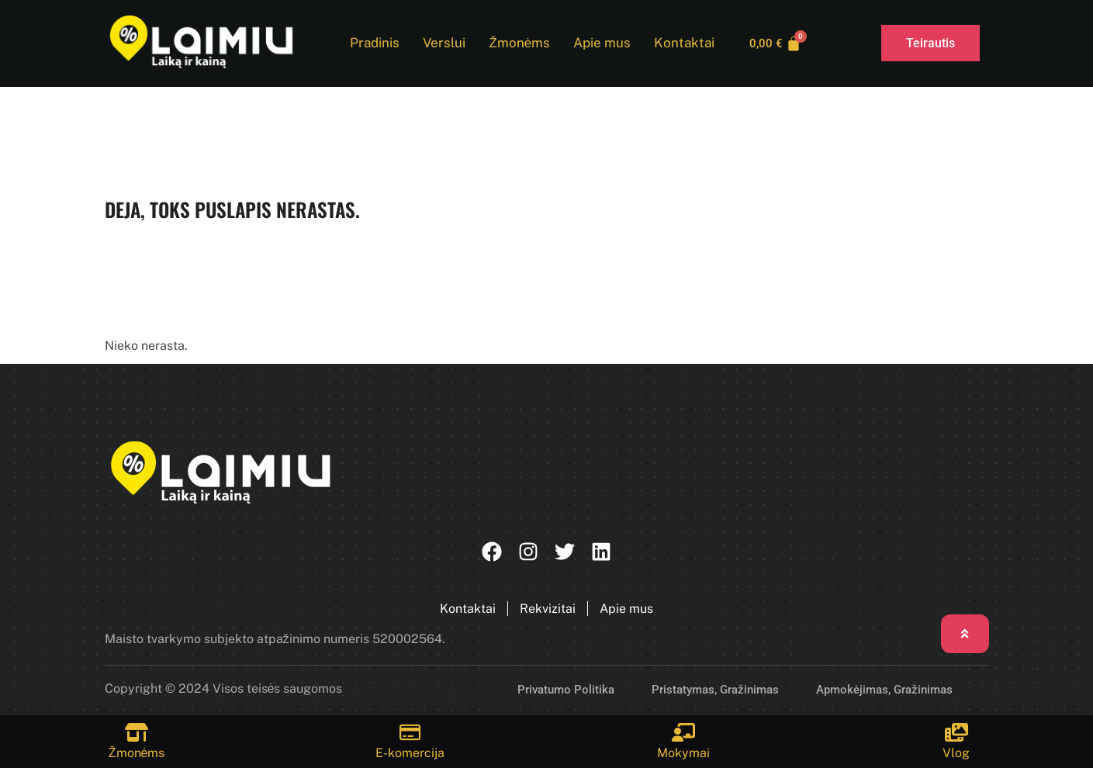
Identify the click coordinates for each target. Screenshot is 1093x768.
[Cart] (775, 43)
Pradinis (372, 43)
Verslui (441, 43)
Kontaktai (682, 43)
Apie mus (599, 43)
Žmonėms (517, 43)
